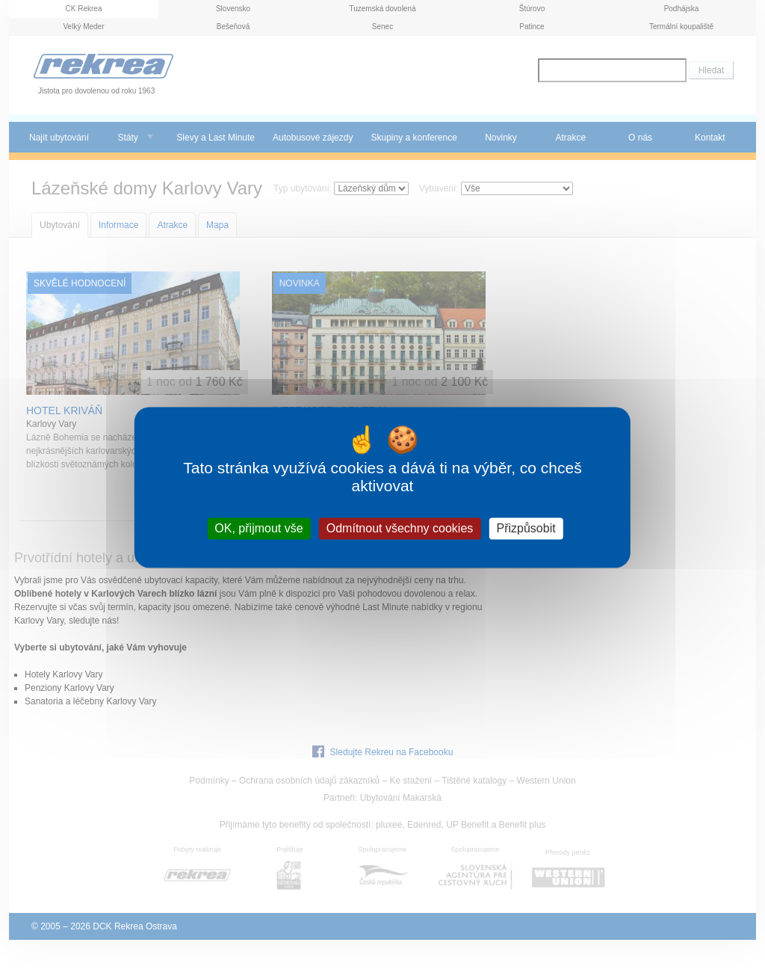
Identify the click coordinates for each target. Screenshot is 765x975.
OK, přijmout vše (258, 528)
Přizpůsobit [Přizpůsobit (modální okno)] (525, 528)
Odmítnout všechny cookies (400, 528)
